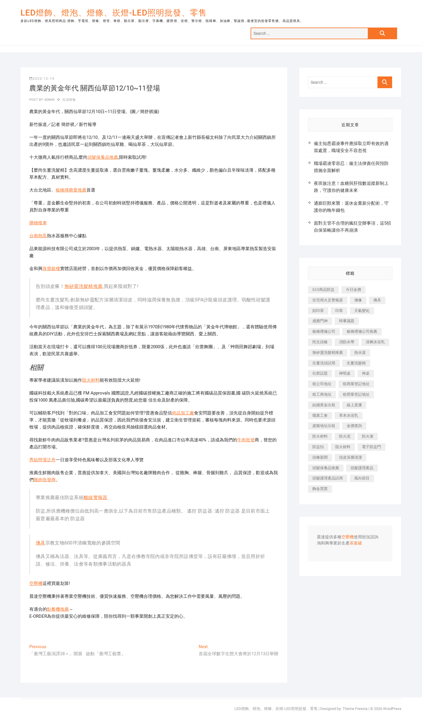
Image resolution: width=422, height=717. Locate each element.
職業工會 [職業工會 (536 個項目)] (320, 415)
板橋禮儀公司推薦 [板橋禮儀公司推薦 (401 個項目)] (362, 331)
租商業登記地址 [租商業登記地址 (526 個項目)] (356, 384)
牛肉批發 (246, 440)
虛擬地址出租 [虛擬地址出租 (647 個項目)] (323, 426)
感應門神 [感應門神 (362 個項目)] (320, 321)
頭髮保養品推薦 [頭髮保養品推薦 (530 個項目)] (325, 468)
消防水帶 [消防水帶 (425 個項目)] (346, 342)
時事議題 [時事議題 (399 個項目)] (346, 321)
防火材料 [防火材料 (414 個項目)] (320, 436)
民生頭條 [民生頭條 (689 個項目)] (320, 342)
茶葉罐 (356, 543)
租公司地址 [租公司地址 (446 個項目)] (321, 384)
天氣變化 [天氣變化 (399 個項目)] (362, 310)
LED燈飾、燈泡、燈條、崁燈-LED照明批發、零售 (114, 13)
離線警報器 (96, 497)
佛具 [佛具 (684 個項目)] (377, 300)
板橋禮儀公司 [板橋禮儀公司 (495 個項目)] (323, 331)
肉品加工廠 (183, 413)
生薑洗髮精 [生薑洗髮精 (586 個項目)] (356, 363)
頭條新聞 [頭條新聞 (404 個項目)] (320, 457)
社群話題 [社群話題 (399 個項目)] (320, 373)
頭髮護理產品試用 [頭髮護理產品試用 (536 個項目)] (327, 478)
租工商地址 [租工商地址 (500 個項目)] (321, 394)
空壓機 (35, 583)
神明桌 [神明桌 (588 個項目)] (344, 373)
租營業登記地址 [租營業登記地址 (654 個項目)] (356, 394)
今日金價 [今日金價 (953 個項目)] (353, 289)
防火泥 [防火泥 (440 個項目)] (344, 436)
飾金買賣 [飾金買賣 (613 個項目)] (320, 488)
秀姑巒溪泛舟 (42, 459)
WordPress (392, 708)
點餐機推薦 (58, 609)
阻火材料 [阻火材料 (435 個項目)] (342, 447)
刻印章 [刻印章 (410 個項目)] (318, 310)
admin (49, 100)
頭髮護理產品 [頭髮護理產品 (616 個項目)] (361, 468)
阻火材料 (91, 380)
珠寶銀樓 (51, 268)
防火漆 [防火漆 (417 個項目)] (367, 436)
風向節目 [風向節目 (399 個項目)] (362, 478)
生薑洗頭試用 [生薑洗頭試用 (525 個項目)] (323, 363)
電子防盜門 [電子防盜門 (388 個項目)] (371, 447)
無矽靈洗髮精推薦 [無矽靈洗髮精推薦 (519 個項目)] (327, 352)
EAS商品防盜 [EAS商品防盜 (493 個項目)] (323, 289)
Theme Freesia (355, 708)
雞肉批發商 (45, 479)
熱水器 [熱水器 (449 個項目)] (360, 352)
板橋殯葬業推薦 (71, 190)
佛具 (40, 543)
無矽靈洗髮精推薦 (83, 286)
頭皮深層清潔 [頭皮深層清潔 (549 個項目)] (350, 457)
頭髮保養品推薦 (102, 157)
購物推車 (38, 223)
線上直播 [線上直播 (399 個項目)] (354, 405)
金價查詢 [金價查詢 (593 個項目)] (354, 426)
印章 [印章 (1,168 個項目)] (339, 310)
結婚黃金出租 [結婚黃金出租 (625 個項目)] (323, 405)
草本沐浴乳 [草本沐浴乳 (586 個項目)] (348, 415)
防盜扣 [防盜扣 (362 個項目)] (318, 447)
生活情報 (69, 100)
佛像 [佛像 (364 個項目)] (358, 300)
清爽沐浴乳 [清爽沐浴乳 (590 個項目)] (375, 342)
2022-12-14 (42, 79)
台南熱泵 (38, 235)
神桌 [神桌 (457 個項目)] (366, 373)
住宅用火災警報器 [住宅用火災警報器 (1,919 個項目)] (327, 300)
